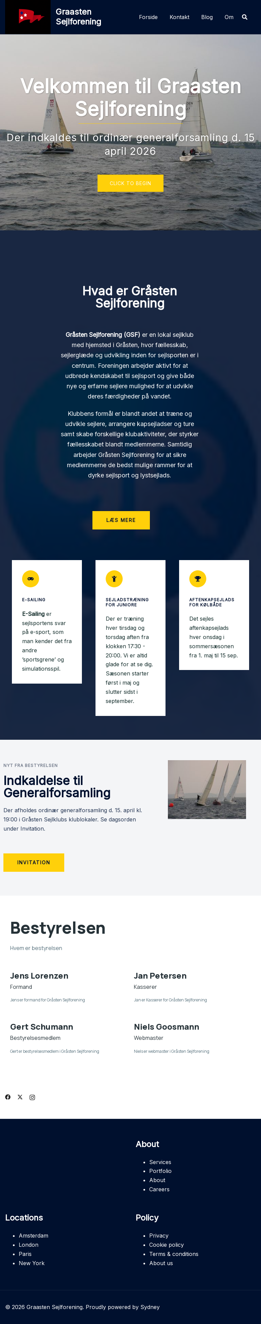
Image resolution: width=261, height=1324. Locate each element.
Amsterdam (33, 1235)
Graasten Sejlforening (78, 17)
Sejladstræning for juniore (127, 602)
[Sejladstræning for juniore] (114, 578)
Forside (148, 17)
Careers (159, 1189)
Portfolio (160, 1170)
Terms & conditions (173, 1254)
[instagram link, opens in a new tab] (32, 1096)
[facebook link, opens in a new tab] (8, 1096)
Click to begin (130, 183)
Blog (207, 17)
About (157, 1180)
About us (161, 1263)
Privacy (159, 1235)
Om (229, 17)
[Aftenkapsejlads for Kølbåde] (197, 578)
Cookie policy (166, 1244)
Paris (25, 1254)
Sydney (150, 1307)
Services (160, 1162)
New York (32, 1263)
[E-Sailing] (30, 578)
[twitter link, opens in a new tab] (20, 1096)
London (28, 1244)
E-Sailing (34, 599)
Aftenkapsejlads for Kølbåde (211, 602)
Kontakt (179, 17)
